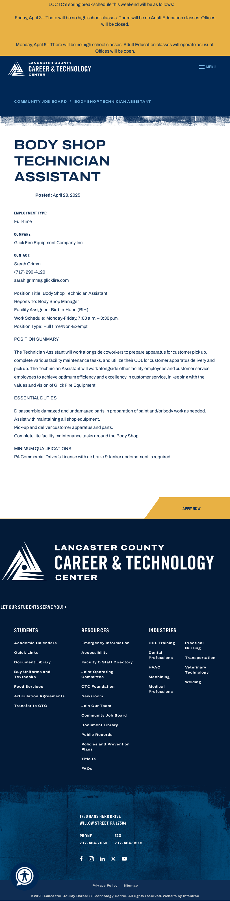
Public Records (96, 735)
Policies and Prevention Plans (105, 746)
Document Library (32, 662)
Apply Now (192, 508)
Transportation (200, 658)
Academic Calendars (35, 643)
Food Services (28, 687)
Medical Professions (161, 689)
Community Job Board (40, 102)
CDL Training (162, 643)
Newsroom (92, 696)
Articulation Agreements (39, 696)
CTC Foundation (98, 687)
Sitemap (130, 885)
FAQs (86, 769)
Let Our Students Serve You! (32, 607)
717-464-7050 (93, 843)
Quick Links (26, 653)
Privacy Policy (105, 885)
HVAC (154, 667)
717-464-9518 (128, 843)
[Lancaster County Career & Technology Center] (49, 69)
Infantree (191, 896)
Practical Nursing (194, 645)
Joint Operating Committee (97, 674)
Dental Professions (161, 655)
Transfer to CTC (30, 706)
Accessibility (94, 653)
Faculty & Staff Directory (107, 662)
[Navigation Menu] (207, 67)
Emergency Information (105, 643)
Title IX (88, 759)
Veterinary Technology (197, 669)
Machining (159, 677)
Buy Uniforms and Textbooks (32, 674)
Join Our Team (96, 706)
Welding (193, 682)
